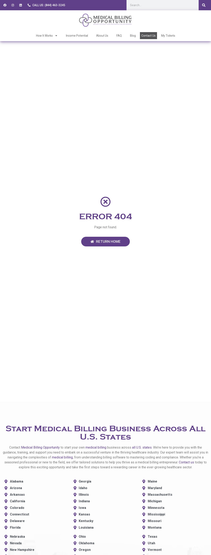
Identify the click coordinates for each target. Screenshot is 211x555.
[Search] (204, 5)
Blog (133, 35)
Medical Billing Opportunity (40, 447)
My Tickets (168, 35)
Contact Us (148, 35)
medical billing (96, 447)
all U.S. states (142, 447)
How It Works (47, 35)
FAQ (119, 35)
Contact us (186, 462)
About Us (102, 35)
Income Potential (77, 35)
